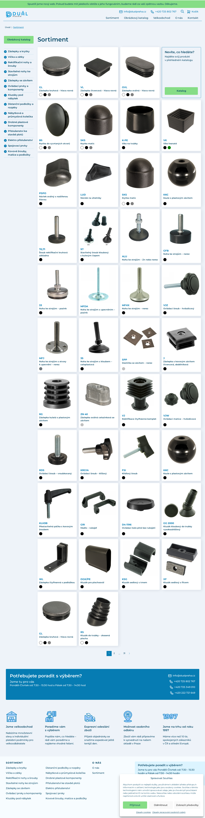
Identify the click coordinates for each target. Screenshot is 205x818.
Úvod (7, 27)
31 (124, 653)
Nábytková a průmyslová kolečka (20, 115)
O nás (179, 17)
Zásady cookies (143, 812)
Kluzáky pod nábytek (15, 97)
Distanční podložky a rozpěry (20, 106)
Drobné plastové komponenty (18, 124)
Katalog (181, 90)
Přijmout (135, 805)
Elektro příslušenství (20, 140)
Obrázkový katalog (136, 17)
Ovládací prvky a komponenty (18, 88)
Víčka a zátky (16, 57)
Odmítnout (160, 805)
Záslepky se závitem (20, 80)
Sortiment (112, 17)
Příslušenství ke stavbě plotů (17, 133)
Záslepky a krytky (19, 51)
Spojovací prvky (17, 145)
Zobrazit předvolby (187, 805)
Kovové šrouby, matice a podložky (19, 153)
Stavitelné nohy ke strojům (19, 73)
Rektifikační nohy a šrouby (19, 64)
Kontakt (193, 17)
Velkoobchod (161, 17)
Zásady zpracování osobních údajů (168, 812)
